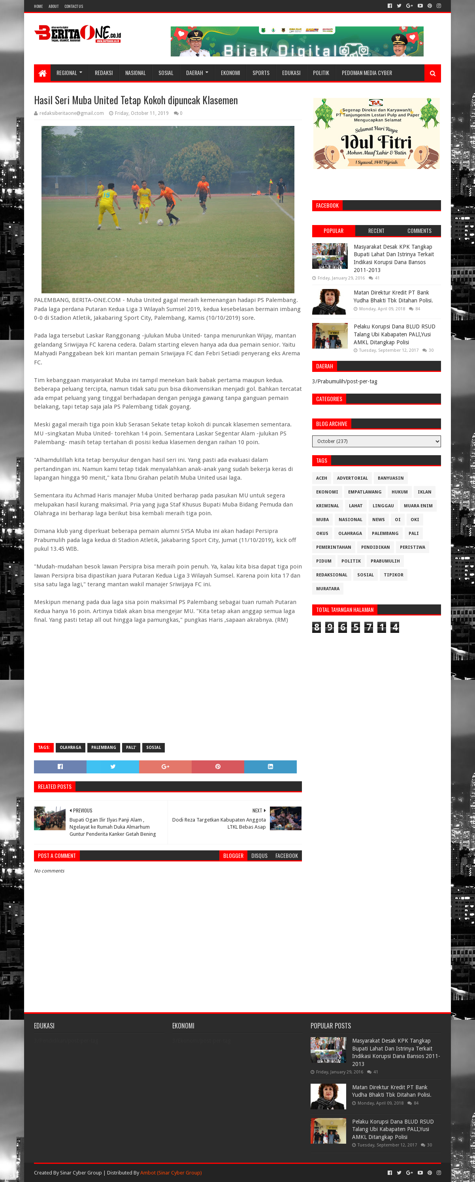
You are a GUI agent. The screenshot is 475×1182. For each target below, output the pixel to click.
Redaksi (104, 72)
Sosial (165, 72)
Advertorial (352, 478)
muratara (327, 588)
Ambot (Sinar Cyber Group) (171, 1173)
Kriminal (327, 505)
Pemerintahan (333, 547)
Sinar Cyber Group (81, 1173)
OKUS (322, 533)
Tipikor (393, 575)
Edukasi (291, 72)
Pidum (324, 561)
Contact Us (73, 6)
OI (398, 519)
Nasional (135, 72)
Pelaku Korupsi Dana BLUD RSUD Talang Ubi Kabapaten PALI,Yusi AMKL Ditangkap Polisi (394, 334)
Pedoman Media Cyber (367, 72)
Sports (261, 72)
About (53, 6)
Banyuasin (391, 478)
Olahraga (70, 747)
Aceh (321, 478)
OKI (415, 519)
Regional (67, 72)
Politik (321, 72)
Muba (322, 519)
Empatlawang (365, 492)
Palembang (103, 747)
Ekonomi (230, 72)
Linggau (383, 505)
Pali (414, 533)
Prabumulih (385, 561)
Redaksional (331, 575)
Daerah (194, 72)
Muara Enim (418, 505)
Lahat (356, 505)
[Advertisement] (168, 680)
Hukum (400, 492)
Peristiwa (412, 547)
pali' (131, 747)
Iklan (425, 492)
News (378, 519)
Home (38, 6)
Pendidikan (375, 547)
